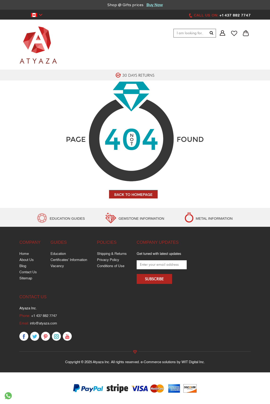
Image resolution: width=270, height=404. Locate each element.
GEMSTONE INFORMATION (141, 218)
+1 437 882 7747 (44, 316)
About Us (26, 260)
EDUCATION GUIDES (67, 218)
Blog (22, 266)
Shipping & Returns (112, 254)
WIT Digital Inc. (193, 362)
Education (58, 254)
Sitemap (25, 278)
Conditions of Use (110, 266)
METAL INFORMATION (214, 218)
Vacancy (57, 266)
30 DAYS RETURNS (138, 75)
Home (24, 254)
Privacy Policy (108, 260)
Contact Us (28, 272)
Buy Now (154, 4)
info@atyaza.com (43, 323)
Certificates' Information (69, 260)
